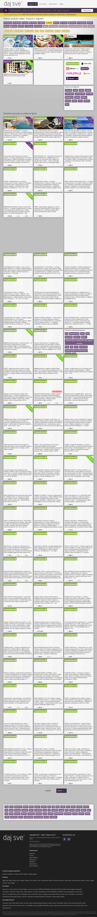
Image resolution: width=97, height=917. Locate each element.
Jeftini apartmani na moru (69, 905)
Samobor (27, 880)
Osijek (14, 880)
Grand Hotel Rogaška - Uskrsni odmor (72, 891)
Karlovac (35, 880)
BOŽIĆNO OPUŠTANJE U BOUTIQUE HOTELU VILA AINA (52, 889)
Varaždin (22, 880)
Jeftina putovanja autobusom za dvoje (42, 903)
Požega (92, 880)
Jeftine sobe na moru (82, 905)
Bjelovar (78, 880)
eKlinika (21, 874)
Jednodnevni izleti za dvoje (79, 903)
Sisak (39, 880)
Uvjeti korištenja (33, 857)
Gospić (9, 883)
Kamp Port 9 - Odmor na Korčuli (10, 889)
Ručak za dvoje (19, 903)
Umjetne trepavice (58, 905)
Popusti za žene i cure (21, 905)
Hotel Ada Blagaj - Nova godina (74, 889)
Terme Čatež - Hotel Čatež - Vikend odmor (12, 891)
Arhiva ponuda (33, 864)
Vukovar (87, 880)
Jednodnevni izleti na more (9, 905)
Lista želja (43, 4)
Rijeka (10, 880)
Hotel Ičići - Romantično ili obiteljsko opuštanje (33, 896)
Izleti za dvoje (12, 903)
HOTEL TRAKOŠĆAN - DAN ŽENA (55, 891)
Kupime (4, 874)
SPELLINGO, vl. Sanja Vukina (76, 894)
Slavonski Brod (44, 880)
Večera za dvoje (68, 903)
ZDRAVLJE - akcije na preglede (35, 905)
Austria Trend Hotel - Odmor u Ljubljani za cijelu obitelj (41, 894)
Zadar (18, 880)
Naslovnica (32, 853)
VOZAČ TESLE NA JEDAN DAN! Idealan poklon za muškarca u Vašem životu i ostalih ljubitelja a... (49, 14)
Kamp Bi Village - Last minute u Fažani (28, 889)
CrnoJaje (16, 874)
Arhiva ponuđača (33, 866)
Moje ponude (32, 859)
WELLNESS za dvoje (48, 905)
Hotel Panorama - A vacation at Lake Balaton (35, 891)
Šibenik (51, 880)
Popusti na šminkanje (58, 903)
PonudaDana (10, 874)
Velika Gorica (68, 880)
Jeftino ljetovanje (6, 908)
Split (8, 880)
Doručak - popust (28, 903)
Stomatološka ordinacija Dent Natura (11, 896)
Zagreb (33, 4)
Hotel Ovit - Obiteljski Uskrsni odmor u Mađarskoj (14, 894)
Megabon (25, 874)
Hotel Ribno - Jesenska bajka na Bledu (54, 896)
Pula (31, 880)
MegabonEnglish (33, 874)
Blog (61, 4)
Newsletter (53, 4)
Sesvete (74, 880)
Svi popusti (5, 903)
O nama (31, 855)
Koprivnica (61, 880)
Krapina (83, 880)
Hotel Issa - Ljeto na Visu (62, 894)
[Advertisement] (48, 72)
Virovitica (4, 883)
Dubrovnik (55, 880)
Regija (13, 883)
